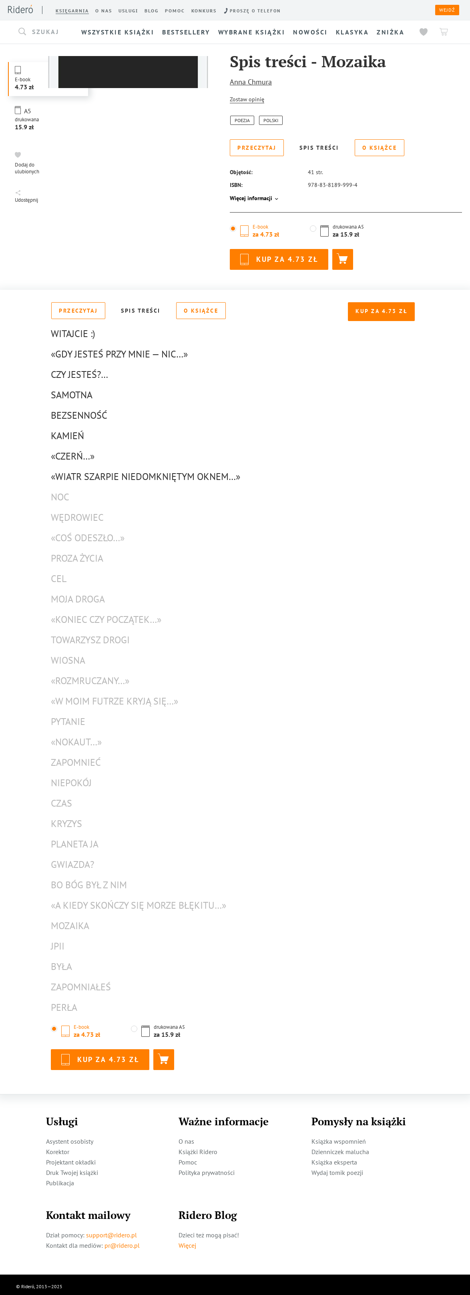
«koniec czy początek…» (106, 616)
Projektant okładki (71, 1158)
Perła (64, 1004)
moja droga (78, 595)
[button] (47, 32)
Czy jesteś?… (79, 371)
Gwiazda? (72, 861)
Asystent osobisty (69, 1138)
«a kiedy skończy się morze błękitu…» (138, 901)
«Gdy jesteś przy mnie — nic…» (119, 350)
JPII (57, 942)
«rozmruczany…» (90, 677)
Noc (60, 493)
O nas (186, 1138)
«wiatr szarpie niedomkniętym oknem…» (145, 473)
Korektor (57, 1148)
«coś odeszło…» (88, 534)
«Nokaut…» (76, 738)
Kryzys (66, 820)
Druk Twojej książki (72, 1169)
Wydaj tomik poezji (337, 1169)
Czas (61, 799)
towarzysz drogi (90, 636)
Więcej (187, 1242)
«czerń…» (72, 452)
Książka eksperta (334, 1158)
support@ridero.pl (111, 1231)
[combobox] (47, 32)
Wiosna (68, 657)
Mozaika (70, 922)
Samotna (71, 391)
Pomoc (188, 1158)
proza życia (77, 554)
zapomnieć (76, 759)
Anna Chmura (251, 81)
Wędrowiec (77, 514)
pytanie (68, 718)
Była (61, 963)
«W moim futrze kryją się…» (114, 697)
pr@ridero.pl (122, 1242)
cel (58, 575)
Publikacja (60, 1179)
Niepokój (71, 779)
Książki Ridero (198, 1148)
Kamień (67, 432)
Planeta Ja (74, 840)
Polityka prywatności (207, 1169)
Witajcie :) (73, 330)
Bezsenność (79, 412)
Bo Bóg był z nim (89, 881)
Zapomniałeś (81, 983)
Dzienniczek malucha (340, 1148)
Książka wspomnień (338, 1138)
